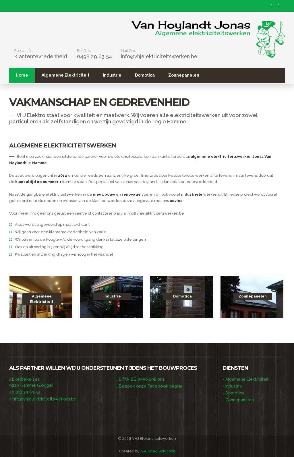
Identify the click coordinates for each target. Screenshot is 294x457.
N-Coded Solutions (157, 451)
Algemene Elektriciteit (105, 75)
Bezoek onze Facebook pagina (150, 385)
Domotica (184, 75)
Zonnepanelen (223, 75)
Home (61, 75)
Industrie (151, 75)
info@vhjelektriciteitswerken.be (160, 56)
